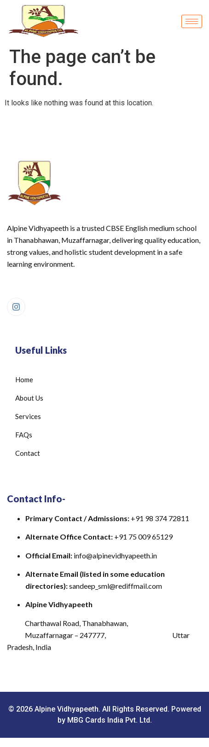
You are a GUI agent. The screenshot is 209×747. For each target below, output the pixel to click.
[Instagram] (16, 307)
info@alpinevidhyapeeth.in (115, 555)
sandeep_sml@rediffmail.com (115, 585)
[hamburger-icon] (191, 21)
